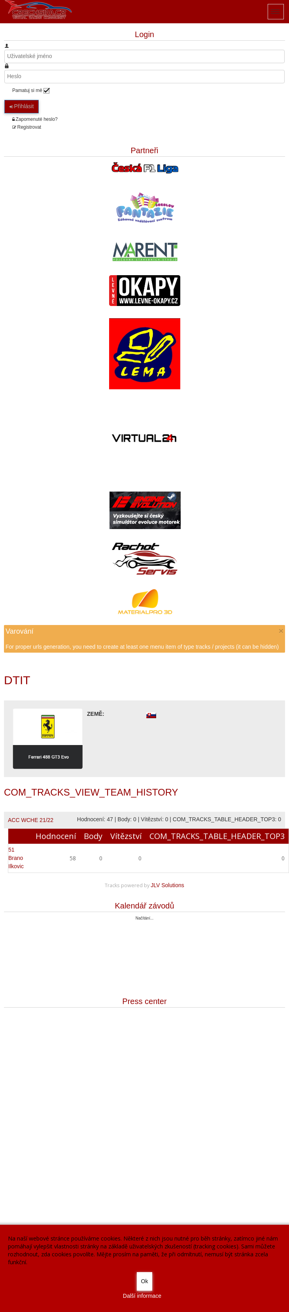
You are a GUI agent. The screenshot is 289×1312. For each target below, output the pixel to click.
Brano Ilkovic (16, 858)
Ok (144, 1281)
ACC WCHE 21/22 (30, 820)
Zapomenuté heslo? (35, 119)
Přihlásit (21, 106)
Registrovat (26, 127)
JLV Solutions (167, 885)
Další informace (142, 1296)
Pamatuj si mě (27, 90)
